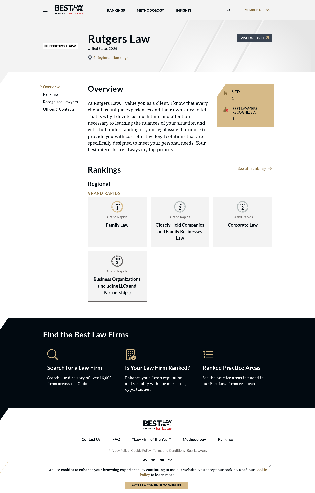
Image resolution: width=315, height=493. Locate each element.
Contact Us (91, 439)
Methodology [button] (150, 10)
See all (255, 168)
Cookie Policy (141, 451)
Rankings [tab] (50, 94)
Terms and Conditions (169, 451)
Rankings (225, 439)
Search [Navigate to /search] (80, 370)
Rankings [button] (116, 10)
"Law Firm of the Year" (151, 439)
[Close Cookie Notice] (267, 467)
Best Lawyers (197, 451)
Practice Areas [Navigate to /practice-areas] (235, 370)
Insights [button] (183, 10)
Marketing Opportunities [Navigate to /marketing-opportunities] (157, 370)
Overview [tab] (51, 87)
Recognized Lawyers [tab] (60, 102)
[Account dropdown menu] (257, 10)
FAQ (116, 439)
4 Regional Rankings (110, 57)
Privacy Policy (118, 451)
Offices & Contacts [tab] (58, 109)
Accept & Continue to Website (156, 485)
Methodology (194, 439)
